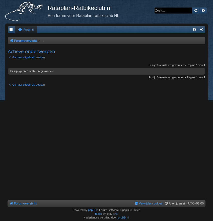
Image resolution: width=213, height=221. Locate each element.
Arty (115, 213)
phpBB (92, 209)
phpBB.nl (123, 217)
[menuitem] (26, 30)
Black (98, 213)
